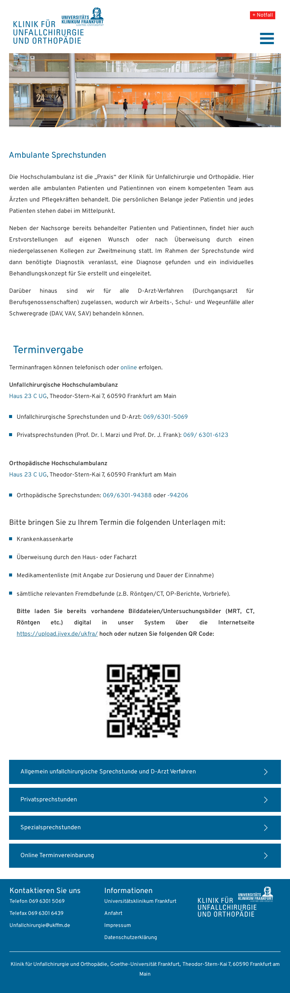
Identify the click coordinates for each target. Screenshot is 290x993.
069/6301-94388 (127, 496)
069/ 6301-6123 (205, 435)
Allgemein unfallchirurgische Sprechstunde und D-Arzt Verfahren (108, 772)
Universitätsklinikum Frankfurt (140, 901)
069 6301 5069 (47, 901)
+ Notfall (262, 15)
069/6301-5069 (165, 417)
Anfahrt (113, 913)
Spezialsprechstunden (50, 828)
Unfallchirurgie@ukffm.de (39, 925)
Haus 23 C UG (28, 396)
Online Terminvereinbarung (57, 855)
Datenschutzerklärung (130, 938)
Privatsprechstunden (48, 800)
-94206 (177, 496)
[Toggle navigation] (267, 38)
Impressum (117, 925)
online (128, 368)
